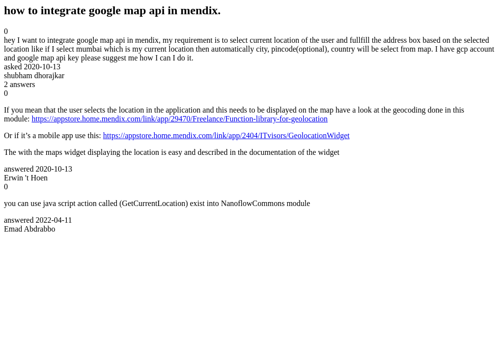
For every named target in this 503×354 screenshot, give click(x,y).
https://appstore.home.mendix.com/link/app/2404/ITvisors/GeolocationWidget (226, 135)
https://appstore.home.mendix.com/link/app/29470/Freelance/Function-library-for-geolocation (179, 119)
